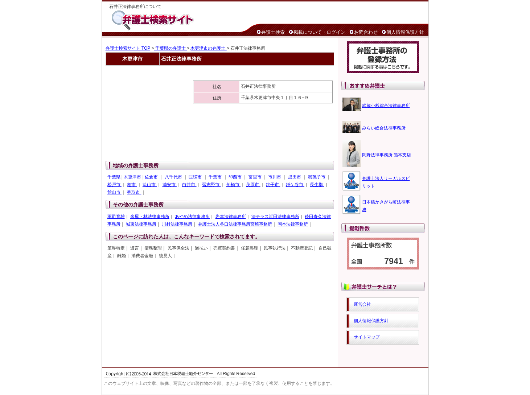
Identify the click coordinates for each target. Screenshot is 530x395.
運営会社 (362, 304)
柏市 (132, 184)
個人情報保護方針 (405, 32)
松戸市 (114, 184)
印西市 (236, 177)
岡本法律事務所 (293, 224)
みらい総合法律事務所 (384, 128)
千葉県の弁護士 (170, 48)
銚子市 (273, 184)
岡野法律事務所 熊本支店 (386, 154)
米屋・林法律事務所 (149, 216)
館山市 (114, 192)
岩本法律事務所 (230, 216)
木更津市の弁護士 (208, 48)
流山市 (150, 184)
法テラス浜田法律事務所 (275, 216)
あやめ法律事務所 (192, 216)
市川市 (275, 177)
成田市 (295, 177)
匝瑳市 (196, 177)
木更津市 (133, 177)
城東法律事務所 (141, 224)
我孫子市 (317, 177)
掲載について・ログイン (319, 32)
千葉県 (114, 177)
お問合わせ (366, 32)
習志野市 (211, 184)
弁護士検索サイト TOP (128, 48)
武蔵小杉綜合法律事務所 (386, 105)
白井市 (189, 184)
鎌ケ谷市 (295, 184)
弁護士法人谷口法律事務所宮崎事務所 (235, 224)
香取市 (134, 192)
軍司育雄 (116, 216)
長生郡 (317, 184)
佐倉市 (152, 177)
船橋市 (233, 184)
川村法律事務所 (177, 224)
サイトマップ (367, 337)
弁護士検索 (273, 32)
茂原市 (253, 184)
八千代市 (174, 177)
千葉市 (216, 177)
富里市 (255, 177)
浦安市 (170, 184)
